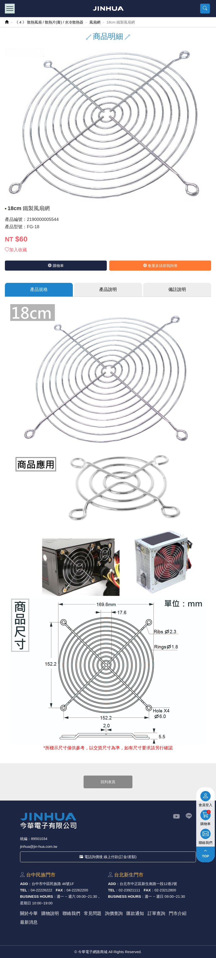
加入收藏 (16, 249)
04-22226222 (41, 890)
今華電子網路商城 (108, 8)
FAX (59, 890)
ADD (24, 884)
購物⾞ (56, 265)
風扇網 (94, 22)
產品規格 (39, 289)
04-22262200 (77, 890)
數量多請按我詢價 (160, 265)
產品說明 (108, 289)
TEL (23, 890)
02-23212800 (165, 890)
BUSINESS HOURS (36, 896)
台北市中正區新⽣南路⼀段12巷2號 (148, 884)
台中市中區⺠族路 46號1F (53, 884)
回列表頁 (108, 782)
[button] (205, 8)
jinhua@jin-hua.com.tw (38, 846)
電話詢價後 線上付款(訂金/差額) (107, 857)
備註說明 (177, 289)
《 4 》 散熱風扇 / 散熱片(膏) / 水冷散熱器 (49, 22)
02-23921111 (129, 890)
